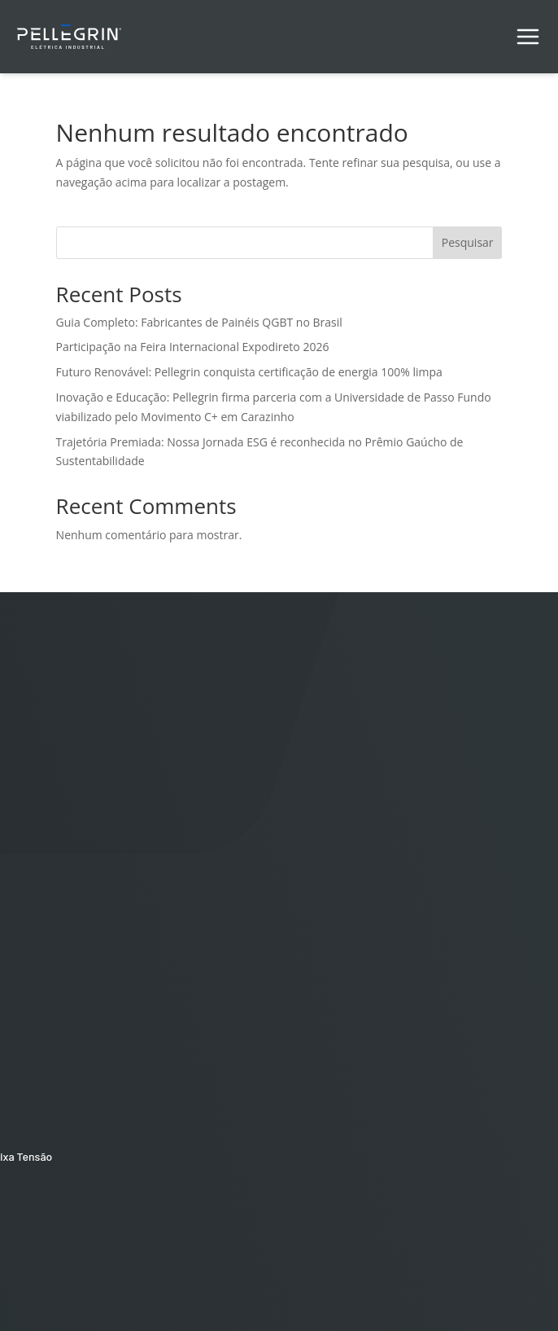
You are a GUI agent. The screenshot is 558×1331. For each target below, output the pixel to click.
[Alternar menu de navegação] (528, 37)
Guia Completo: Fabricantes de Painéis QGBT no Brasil (199, 322)
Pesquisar (468, 242)
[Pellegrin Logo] (69, 34)
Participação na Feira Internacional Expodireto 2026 (192, 346)
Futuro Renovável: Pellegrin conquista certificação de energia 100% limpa (249, 372)
